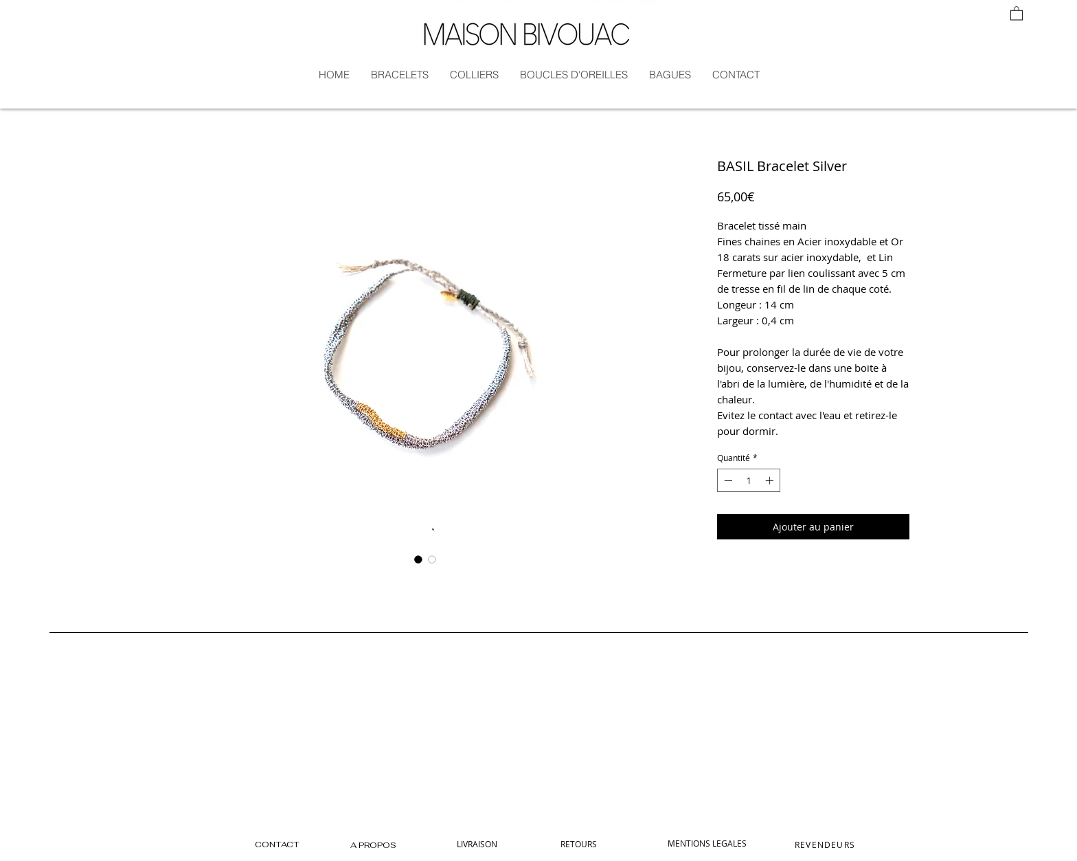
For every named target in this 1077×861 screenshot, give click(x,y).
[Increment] (770, 480)
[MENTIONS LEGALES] (707, 843)
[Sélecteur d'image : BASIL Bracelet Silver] (418, 559)
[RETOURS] (578, 844)
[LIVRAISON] (476, 844)
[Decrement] (726, 480)
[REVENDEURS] (826, 844)
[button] (1016, 12)
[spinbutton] (748, 480)
